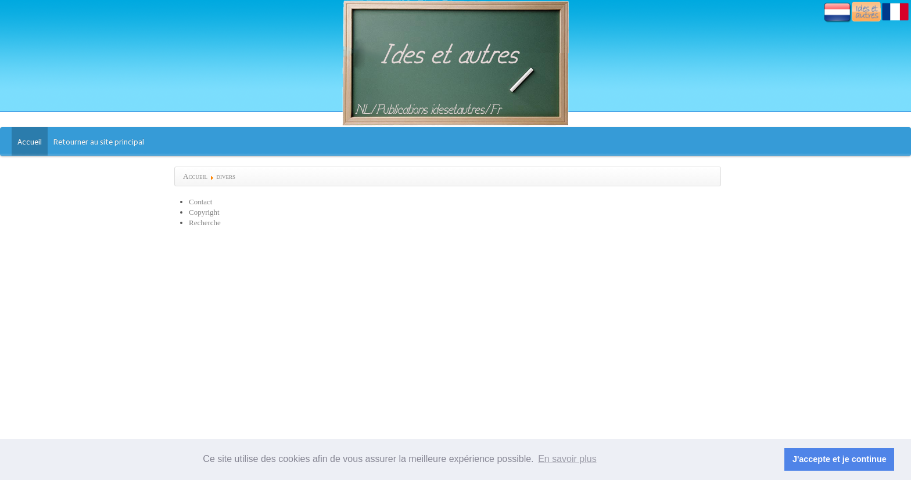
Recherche (205, 222)
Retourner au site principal (98, 142)
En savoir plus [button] (567, 459)
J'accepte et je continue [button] (839, 459)
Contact (200, 201)
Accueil (29, 142)
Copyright (204, 212)
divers (225, 176)
